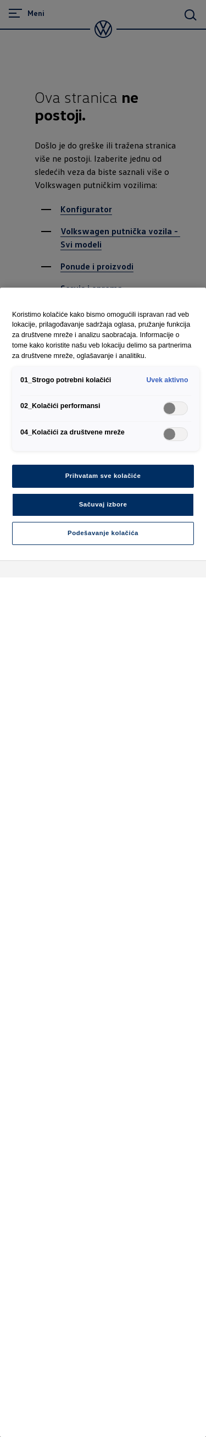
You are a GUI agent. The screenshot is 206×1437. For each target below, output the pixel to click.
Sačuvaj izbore (103, 504)
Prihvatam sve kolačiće (103, 475)
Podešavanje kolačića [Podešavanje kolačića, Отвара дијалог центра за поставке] (103, 533)
